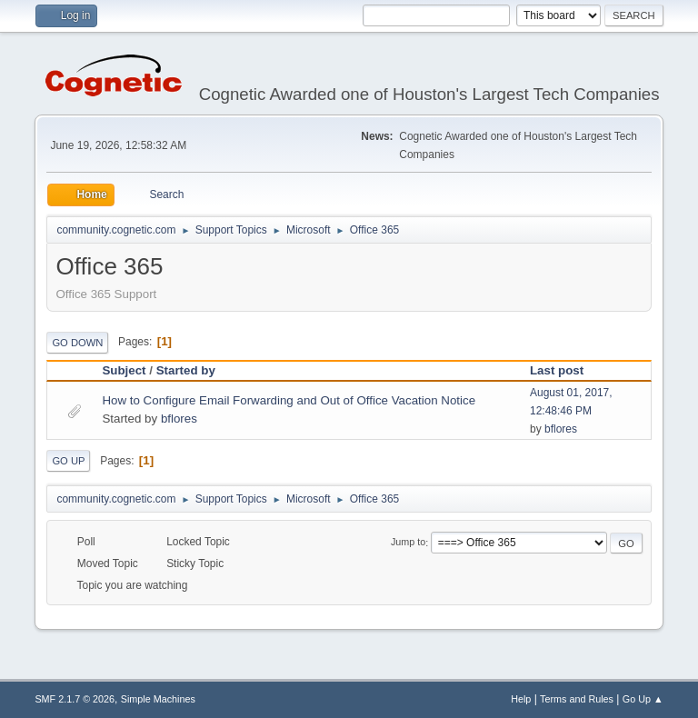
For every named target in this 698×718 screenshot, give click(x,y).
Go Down (77, 342)
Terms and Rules (576, 698)
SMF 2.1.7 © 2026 (75, 698)
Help (521, 698)
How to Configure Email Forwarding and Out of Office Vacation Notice (288, 400)
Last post (556, 370)
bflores (179, 418)
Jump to (408, 542)
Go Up (68, 460)
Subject (123, 370)
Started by (185, 370)
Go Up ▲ (643, 698)
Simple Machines (158, 698)
